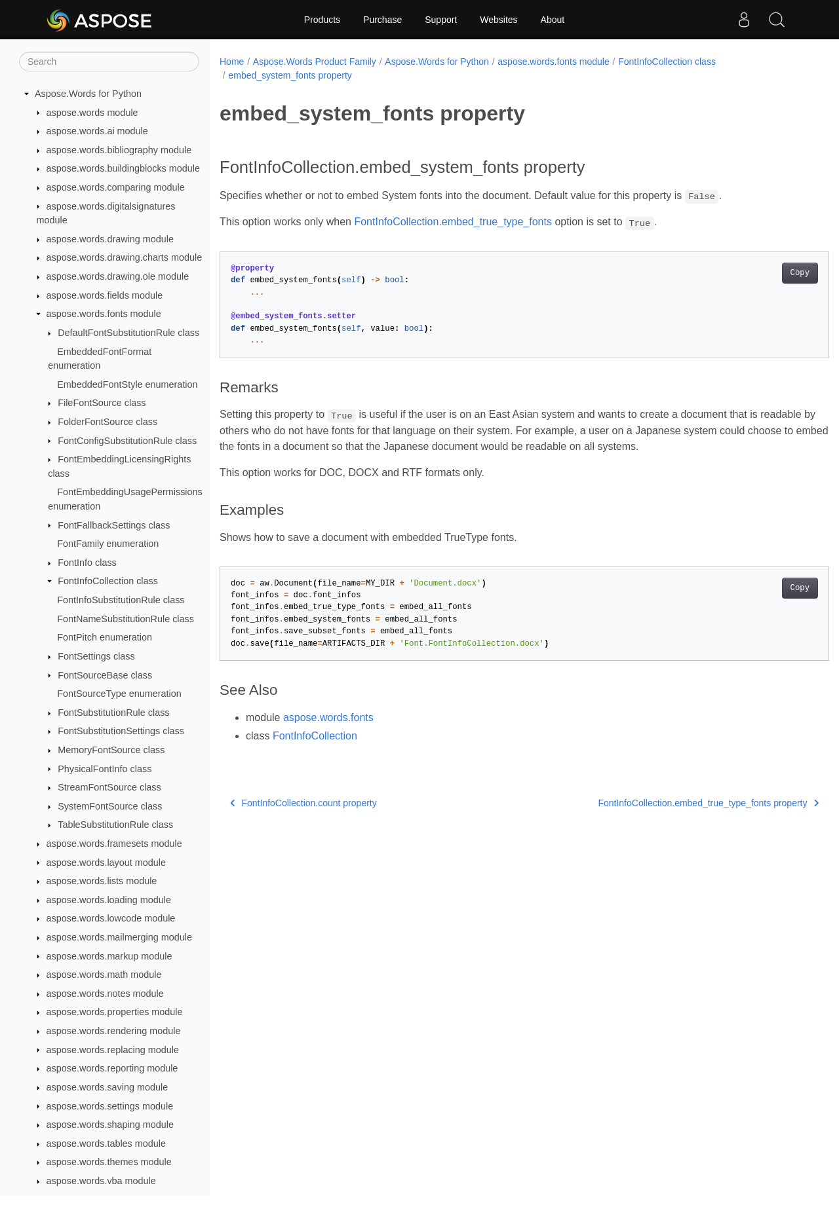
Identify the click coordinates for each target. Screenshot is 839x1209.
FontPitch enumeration (104, 637)
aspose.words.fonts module (104, 313)
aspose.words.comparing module (116, 187)
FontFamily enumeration (108, 543)
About (553, 19)
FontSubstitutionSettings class (121, 731)
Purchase (382, 19)
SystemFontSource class (110, 806)
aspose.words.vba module (101, 1181)
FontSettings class (96, 656)
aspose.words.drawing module (110, 239)
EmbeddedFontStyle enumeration (127, 384)
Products (322, 19)
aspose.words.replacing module (113, 1050)
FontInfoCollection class (108, 581)
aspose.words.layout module (106, 862)
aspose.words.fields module (105, 295)
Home (232, 61)
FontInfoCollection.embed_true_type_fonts (453, 221)
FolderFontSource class (107, 422)
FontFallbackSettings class (114, 525)
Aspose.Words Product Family (314, 61)
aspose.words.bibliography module (119, 150)
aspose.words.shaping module (110, 1124)
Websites (498, 19)
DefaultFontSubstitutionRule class (128, 332)
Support (441, 19)
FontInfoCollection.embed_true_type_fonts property (666, 803)
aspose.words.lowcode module (111, 918)
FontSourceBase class (105, 675)
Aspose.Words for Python (88, 93)
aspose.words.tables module (106, 1143)
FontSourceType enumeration (119, 693)
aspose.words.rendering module (114, 1031)
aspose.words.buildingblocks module (123, 168)
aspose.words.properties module (115, 1012)
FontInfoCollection (315, 735)
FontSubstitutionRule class (113, 712)
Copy (757, 273)
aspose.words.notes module (105, 993)
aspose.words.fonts (328, 717)
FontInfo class (87, 562)
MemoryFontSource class (111, 750)
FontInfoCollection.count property (303, 803)
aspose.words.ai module (97, 131)
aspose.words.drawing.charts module (125, 257)
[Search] (109, 61)
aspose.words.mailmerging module (119, 937)
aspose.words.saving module (107, 1087)
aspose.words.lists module (102, 881)
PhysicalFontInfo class (104, 769)
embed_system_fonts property (289, 75)
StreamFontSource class (109, 787)
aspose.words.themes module (109, 1162)
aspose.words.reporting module (112, 1068)
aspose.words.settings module (110, 1106)
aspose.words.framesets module (114, 843)
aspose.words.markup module (109, 956)
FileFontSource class (102, 403)
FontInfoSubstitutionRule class (120, 600)
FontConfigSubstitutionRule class (127, 441)
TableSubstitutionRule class (115, 824)
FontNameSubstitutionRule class (125, 619)
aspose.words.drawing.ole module (118, 276)
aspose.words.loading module (109, 900)
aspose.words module (92, 112)
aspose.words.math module (104, 974)
